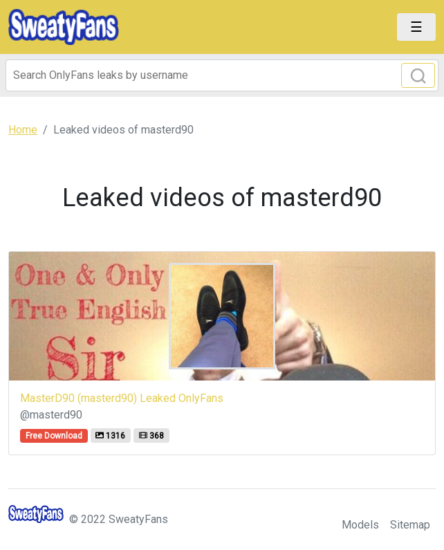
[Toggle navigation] (416, 27)
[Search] (222, 75)
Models (360, 524)
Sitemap (410, 524)
